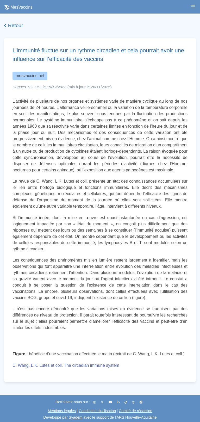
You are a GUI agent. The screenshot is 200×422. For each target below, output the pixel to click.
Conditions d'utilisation (97, 411)
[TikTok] (126, 402)
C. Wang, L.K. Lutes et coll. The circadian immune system (65, 365)
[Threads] (134, 402)
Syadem (76, 417)
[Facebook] (141, 402)
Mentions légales (62, 411)
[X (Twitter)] (103, 402)
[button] (193, 7)
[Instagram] (95, 402)
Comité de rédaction (135, 411)
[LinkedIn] (118, 402)
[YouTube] (111, 402)
